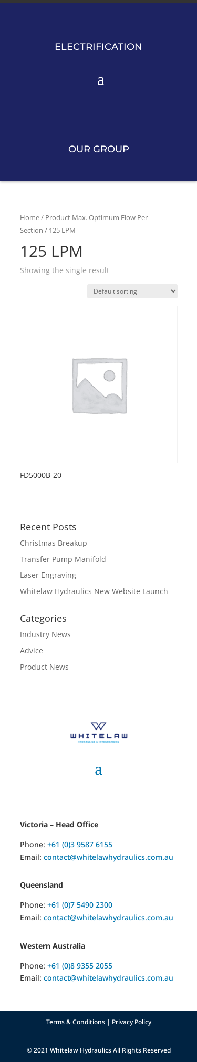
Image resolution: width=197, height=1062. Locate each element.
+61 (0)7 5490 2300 (79, 905)
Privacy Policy (131, 1021)
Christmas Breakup (53, 543)
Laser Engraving (48, 575)
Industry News (45, 634)
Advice (31, 650)
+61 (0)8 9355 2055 (79, 966)
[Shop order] (132, 291)
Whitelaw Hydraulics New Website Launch (94, 591)
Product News (44, 667)
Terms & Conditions (75, 1021)
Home (29, 217)
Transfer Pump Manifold (63, 559)
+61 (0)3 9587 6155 (79, 844)
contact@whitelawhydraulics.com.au (108, 857)
